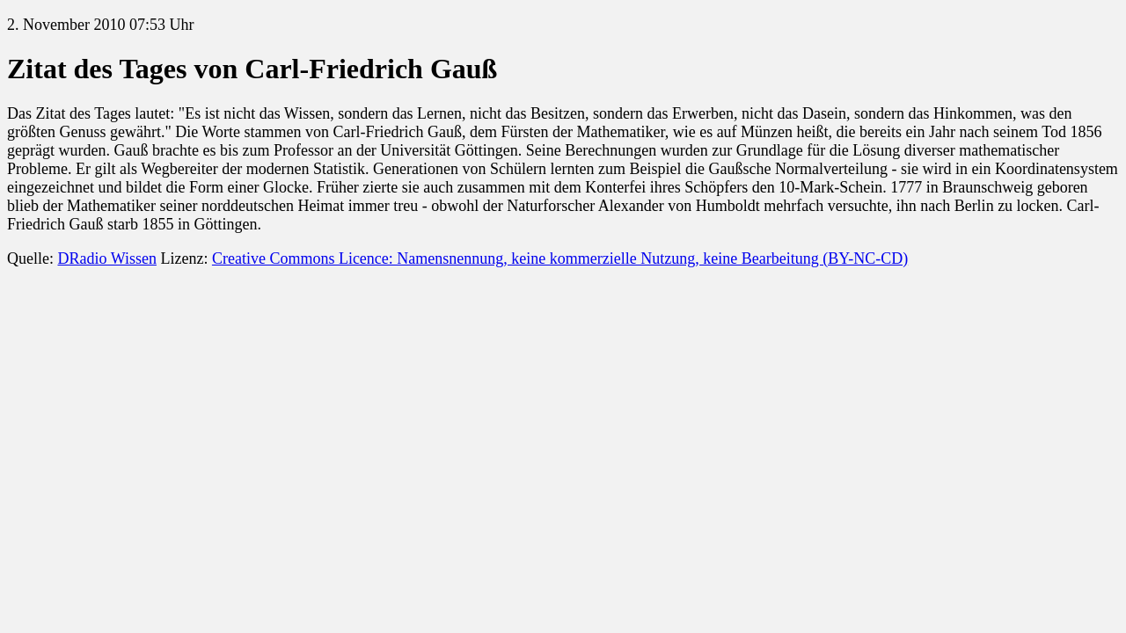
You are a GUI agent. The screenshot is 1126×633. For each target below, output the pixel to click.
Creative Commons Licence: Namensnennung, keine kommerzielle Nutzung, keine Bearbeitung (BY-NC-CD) (560, 258)
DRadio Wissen (106, 258)
